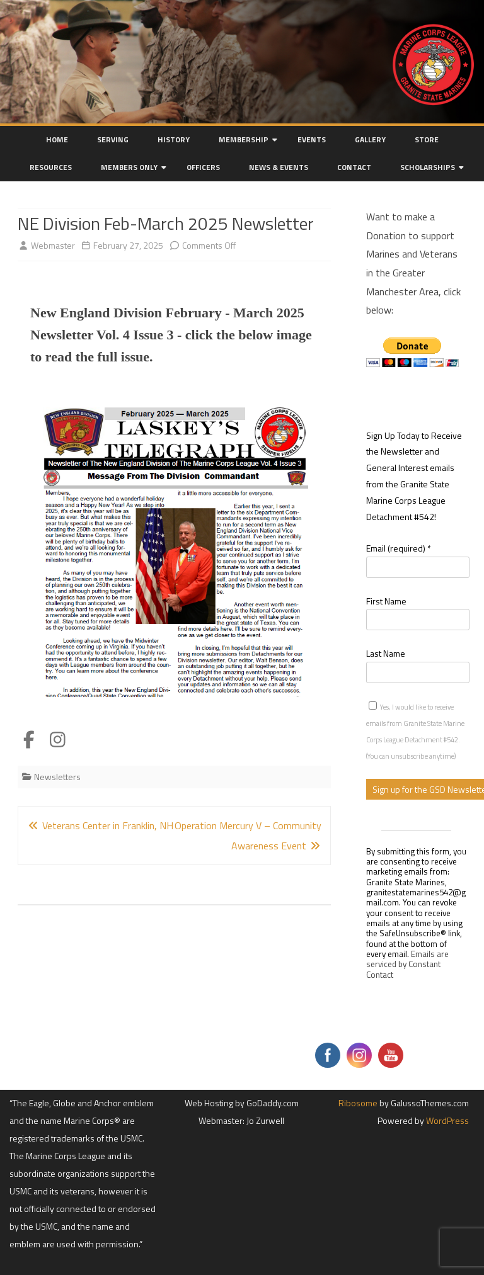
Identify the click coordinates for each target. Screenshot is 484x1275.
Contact (354, 167)
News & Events (278, 167)
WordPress (446, 1120)
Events (311, 139)
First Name (386, 601)
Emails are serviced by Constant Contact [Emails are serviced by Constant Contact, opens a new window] (407, 964)
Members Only (129, 167)
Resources (51, 167)
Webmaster (53, 245)
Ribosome (357, 1102)
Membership (243, 139)
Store (427, 139)
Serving (113, 139)
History (174, 139)
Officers (203, 167)
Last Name (385, 653)
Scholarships (427, 167)
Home (57, 139)
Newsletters (57, 776)
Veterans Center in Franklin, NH (100, 825)
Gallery (370, 139)
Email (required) (398, 548)
